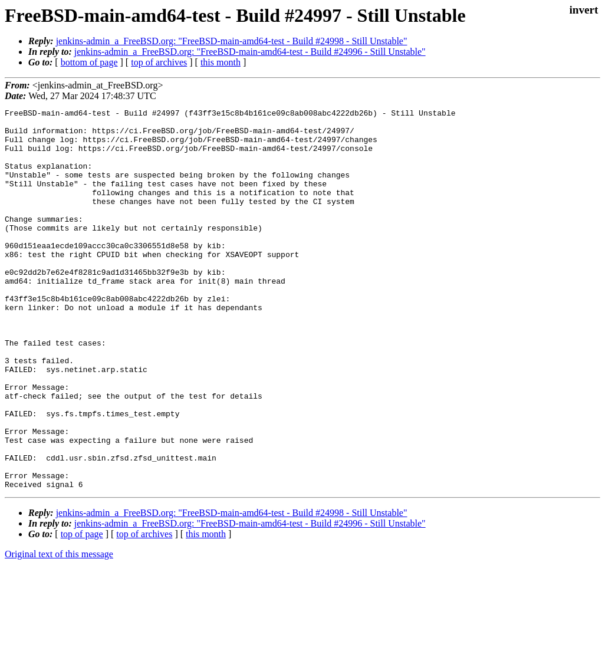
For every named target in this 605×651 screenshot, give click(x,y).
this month (220, 62)
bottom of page (89, 62)
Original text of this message (59, 630)
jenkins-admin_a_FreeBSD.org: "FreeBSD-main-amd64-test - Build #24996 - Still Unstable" (250, 52)
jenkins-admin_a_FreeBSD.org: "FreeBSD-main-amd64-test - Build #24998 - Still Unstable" (231, 41)
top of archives (159, 62)
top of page (82, 610)
